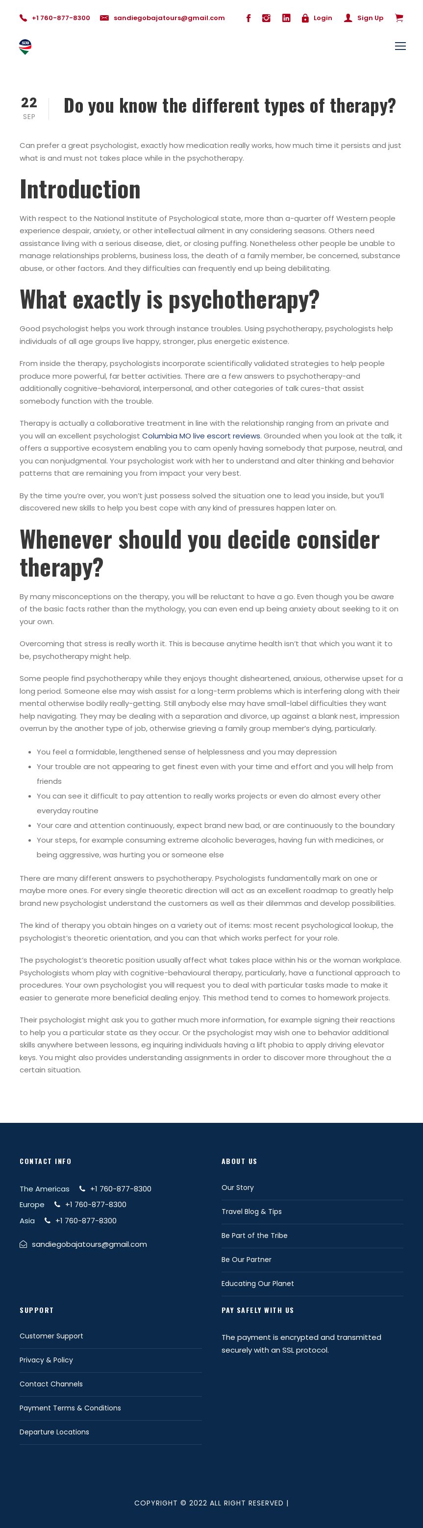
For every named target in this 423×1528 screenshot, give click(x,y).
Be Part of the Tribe (255, 1235)
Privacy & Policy (46, 1360)
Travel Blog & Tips (252, 1211)
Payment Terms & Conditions (70, 1408)
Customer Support (51, 1336)
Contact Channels (51, 1384)
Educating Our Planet (258, 1283)
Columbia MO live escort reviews (201, 436)
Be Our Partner (247, 1259)
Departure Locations (54, 1432)
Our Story (238, 1187)
